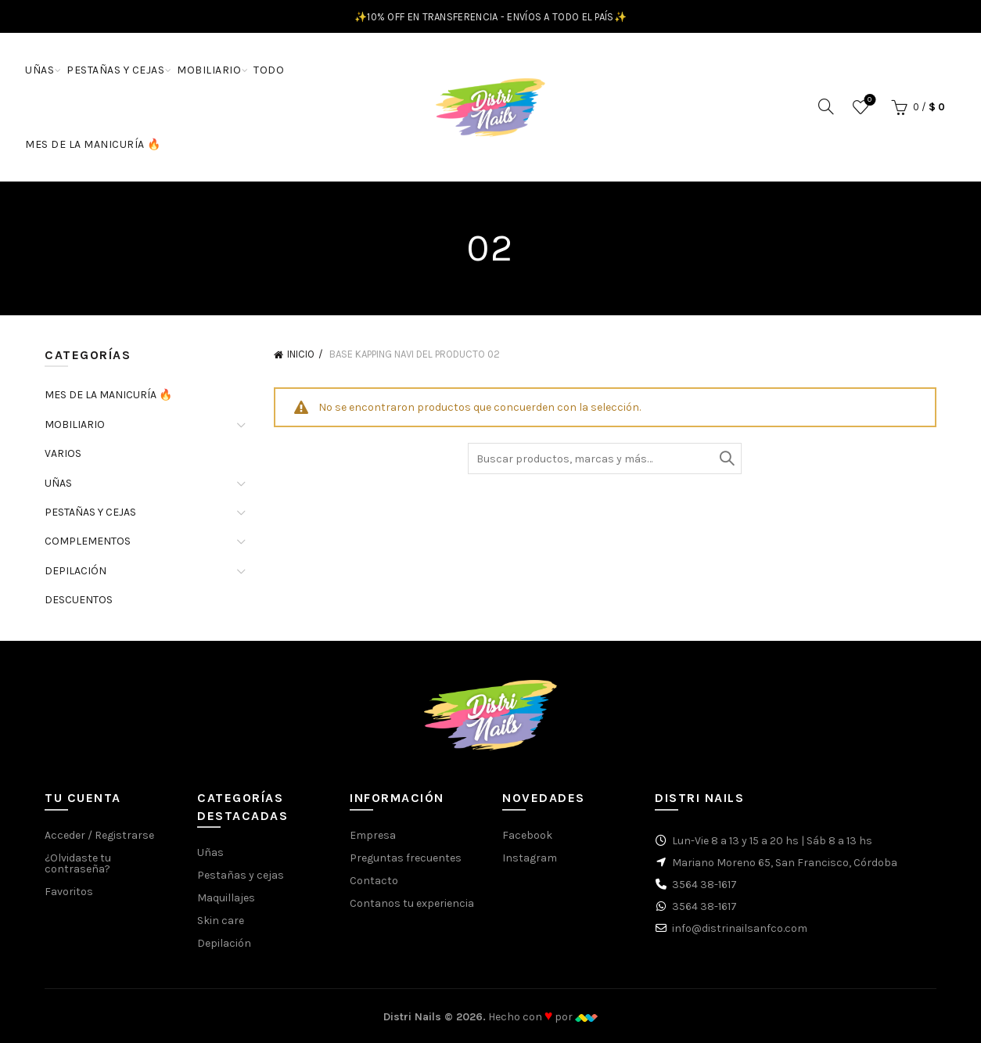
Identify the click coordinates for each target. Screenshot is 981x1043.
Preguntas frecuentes (406, 858)
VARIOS (63, 453)
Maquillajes (226, 898)
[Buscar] (826, 106)
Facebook (527, 835)
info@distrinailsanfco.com (739, 928)
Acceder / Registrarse (99, 835)
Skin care (220, 920)
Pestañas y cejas (240, 875)
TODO (268, 70)
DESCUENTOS (79, 599)
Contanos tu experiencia (412, 903)
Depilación (224, 943)
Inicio (300, 354)
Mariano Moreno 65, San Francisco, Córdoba (784, 862)
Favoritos (868, 100)
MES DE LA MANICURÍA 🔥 (93, 144)
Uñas (210, 852)
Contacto (374, 880)
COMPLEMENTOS (88, 541)
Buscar (726, 458)
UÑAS (39, 70)
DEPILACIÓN (75, 570)
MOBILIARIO (209, 70)
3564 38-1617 (704, 884)
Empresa (373, 835)
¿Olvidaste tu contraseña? (78, 863)
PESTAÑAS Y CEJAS (115, 70)
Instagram (529, 858)
